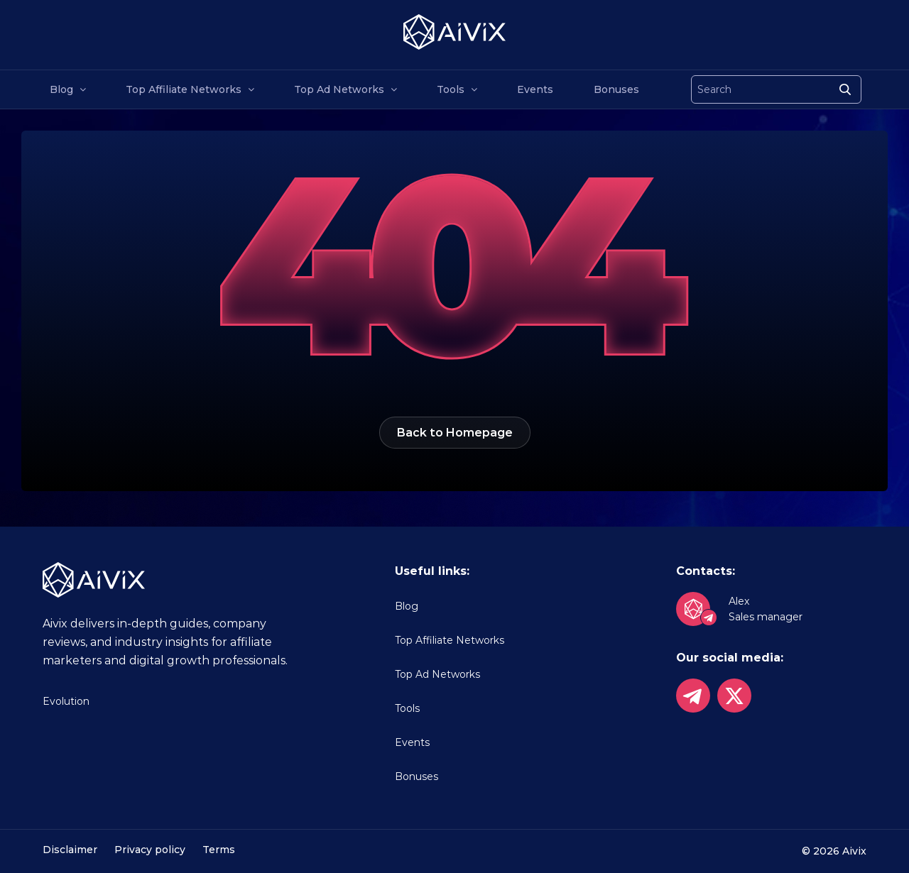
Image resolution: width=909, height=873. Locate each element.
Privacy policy (149, 849)
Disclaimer (70, 849)
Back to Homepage (455, 432)
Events (535, 89)
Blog (61, 89)
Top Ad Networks (339, 89)
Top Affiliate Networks (183, 89)
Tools (450, 89)
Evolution (66, 701)
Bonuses (616, 89)
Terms (218, 849)
